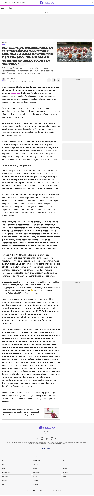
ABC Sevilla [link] (4, 458)
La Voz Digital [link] (35, 465)
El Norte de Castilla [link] (6, 473)
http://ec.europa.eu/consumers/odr (58, 444)
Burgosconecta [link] (36, 477)
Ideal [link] (3, 485)
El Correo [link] (4, 465)
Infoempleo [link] (35, 485)
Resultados (9, 2)
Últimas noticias (19, 2)
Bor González (11, 79)
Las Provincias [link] (36, 458)
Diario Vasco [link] (4, 477)
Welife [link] (64, 477)
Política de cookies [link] (62, 492)
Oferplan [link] (65, 462)
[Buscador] (92, 3)
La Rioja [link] (3, 469)
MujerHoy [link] (65, 469)
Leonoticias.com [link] (36, 473)
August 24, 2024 (32, 293)
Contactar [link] (29, 492)
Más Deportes (6, 8)
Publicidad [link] (54, 492)
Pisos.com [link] (65, 465)
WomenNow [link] (66, 454)
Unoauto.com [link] (36, 481)
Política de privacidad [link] (45, 492)
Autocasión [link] (65, 458)
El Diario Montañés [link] (37, 462)
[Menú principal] (2, 3)
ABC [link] (3, 454)
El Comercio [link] (4, 481)
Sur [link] (33, 454)
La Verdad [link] (35, 469)
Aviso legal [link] (35, 492)
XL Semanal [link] (65, 473)
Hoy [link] (3, 462)
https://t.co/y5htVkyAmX (42, 290)
